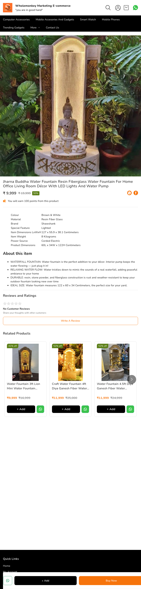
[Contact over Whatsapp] (135, 7)
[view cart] (126, 7)
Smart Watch (88, 19)
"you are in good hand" (29, 10)
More (33, 27)
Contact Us (52, 27)
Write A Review (70, 321)
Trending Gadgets (13, 27)
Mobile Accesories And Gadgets (55, 19)
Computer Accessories (16, 19)
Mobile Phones (111, 19)
